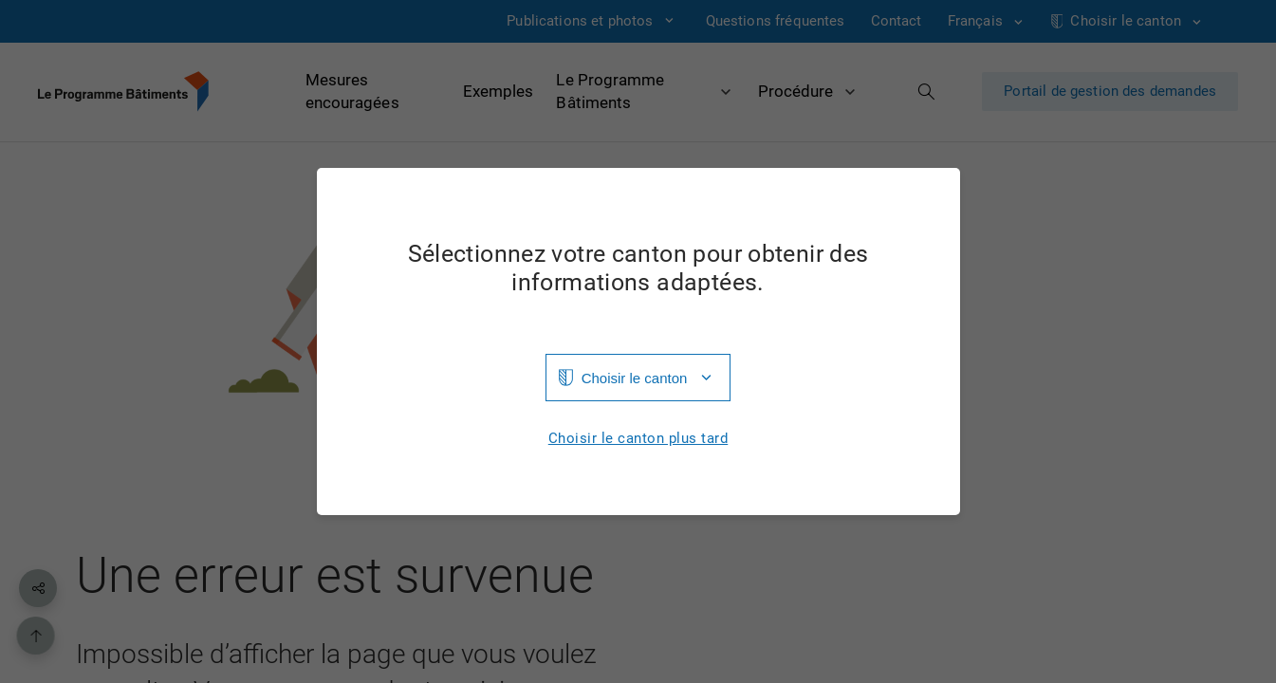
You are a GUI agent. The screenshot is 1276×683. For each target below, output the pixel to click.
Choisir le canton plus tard (638, 439)
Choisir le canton (635, 378)
